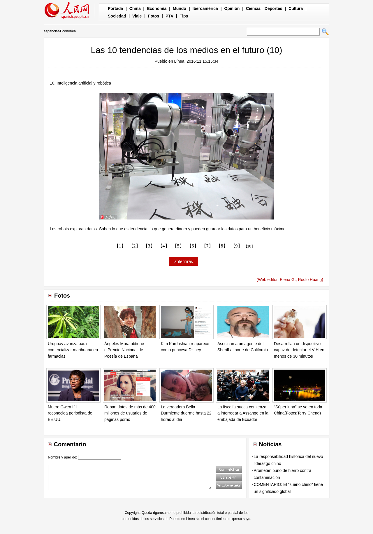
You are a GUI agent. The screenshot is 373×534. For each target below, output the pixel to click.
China (135, 8)
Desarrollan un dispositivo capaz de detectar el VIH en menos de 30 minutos (299, 350)
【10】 (249, 246)
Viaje (137, 16)
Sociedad (117, 16)
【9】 (236, 245)
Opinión (232, 8)
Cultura (295, 8)
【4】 (164, 245)
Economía (156, 8)
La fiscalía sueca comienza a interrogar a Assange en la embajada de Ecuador (242, 413)
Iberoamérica (205, 8)
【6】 (193, 245)
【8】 (222, 245)
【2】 (134, 245)
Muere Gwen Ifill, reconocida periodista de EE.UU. (70, 413)
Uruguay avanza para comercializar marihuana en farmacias (73, 350)
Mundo (179, 8)
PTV (169, 16)
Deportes (273, 8)
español (50, 31)
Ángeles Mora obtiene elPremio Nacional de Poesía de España (124, 350)
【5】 (178, 245)
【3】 (149, 245)
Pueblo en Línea (169, 61)
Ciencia (253, 8)
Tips (184, 16)
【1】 (120, 245)
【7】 (207, 245)
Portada (115, 8)
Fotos (153, 16)
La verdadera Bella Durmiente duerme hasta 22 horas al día (186, 413)
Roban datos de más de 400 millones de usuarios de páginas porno (130, 413)
